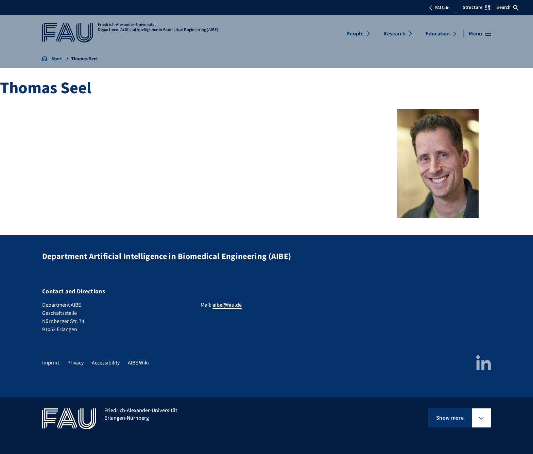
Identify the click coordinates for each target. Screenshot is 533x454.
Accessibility (106, 363)
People (354, 33)
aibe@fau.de (227, 305)
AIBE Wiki (138, 363)
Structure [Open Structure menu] (476, 7)
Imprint (50, 363)
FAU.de (439, 7)
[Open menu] (480, 33)
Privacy (75, 363)
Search (507, 7)
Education (438, 33)
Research (394, 33)
